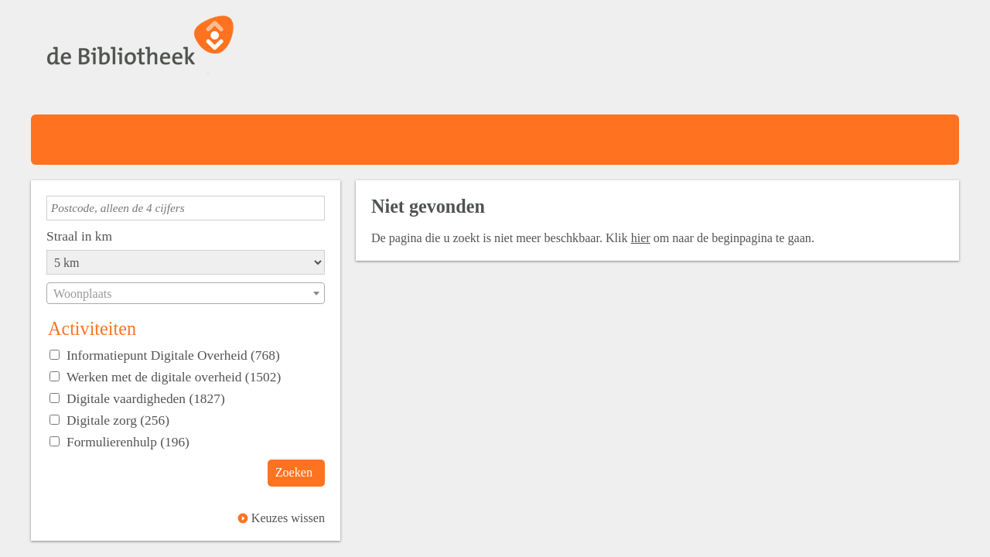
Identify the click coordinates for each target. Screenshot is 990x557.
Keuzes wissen (288, 518)
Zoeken (293, 472)
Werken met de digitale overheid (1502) (174, 376)
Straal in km (79, 236)
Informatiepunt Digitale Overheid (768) (173, 355)
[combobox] (185, 293)
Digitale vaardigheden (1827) (146, 398)
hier (640, 237)
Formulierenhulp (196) (128, 441)
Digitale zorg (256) (118, 420)
